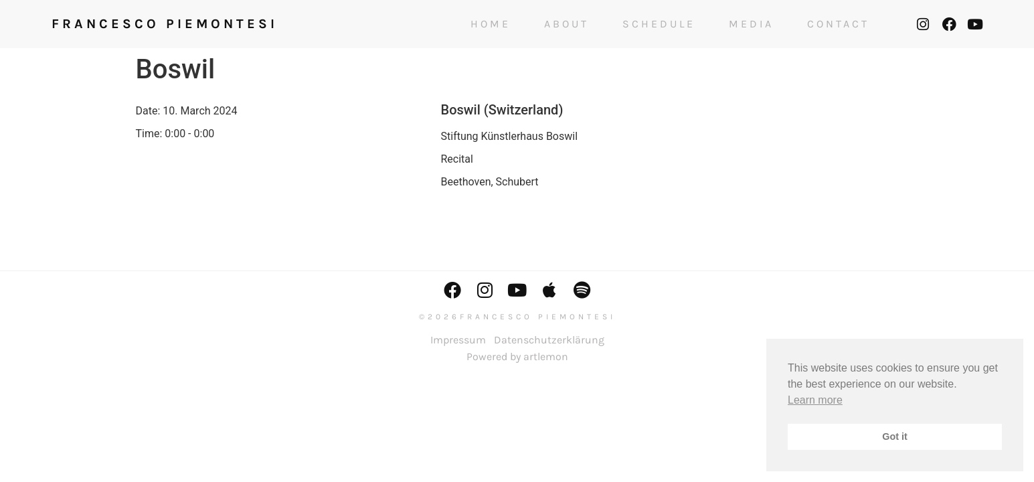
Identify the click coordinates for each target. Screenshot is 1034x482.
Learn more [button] (815, 400)
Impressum (458, 339)
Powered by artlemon (517, 356)
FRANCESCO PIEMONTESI (165, 23)
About (566, 24)
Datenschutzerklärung (549, 339)
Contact (838, 24)
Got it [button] (895, 436)
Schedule (658, 24)
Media (751, 24)
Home (490, 24)
